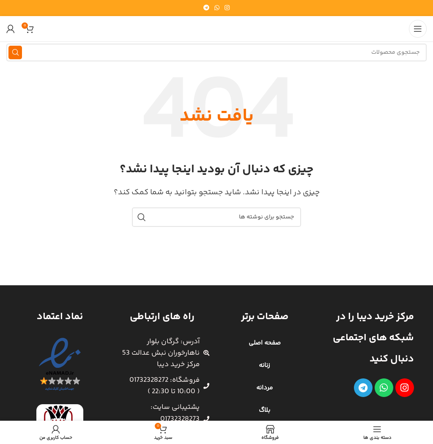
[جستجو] (216, 52)
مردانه (264, 388)
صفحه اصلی (265, 343)
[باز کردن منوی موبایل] (418, 28)
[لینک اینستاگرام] (227, 8)
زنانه (264, 365)
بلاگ (264, 410)
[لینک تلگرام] (206, 8)
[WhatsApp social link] (217, 8)
